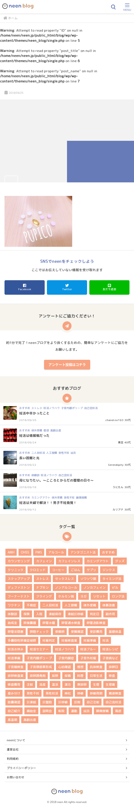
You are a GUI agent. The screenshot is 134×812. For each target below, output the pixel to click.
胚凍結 (31, 702)
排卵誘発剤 (38, 675)
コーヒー (58, 570)
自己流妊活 (91, 408)
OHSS (25, 552)
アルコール (56, 552)
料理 (80, 675)
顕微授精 (81, 497)
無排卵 (82, 684)
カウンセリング (19, 561)
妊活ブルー (88, 649)
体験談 (35, 475)
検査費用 (14, 684)
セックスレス (64, 579)
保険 (26, 614)
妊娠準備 (89, 640)
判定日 (94, 614)
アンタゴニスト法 (83, 552)
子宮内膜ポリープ (72, 408)
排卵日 (113, 667)
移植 (80, 693)
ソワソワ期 (88, 579)
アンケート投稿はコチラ (67, 364)
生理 (96, 684)
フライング (44, 596)
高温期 (12, 720)
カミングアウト (40, 497)
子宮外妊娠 (88, 658)
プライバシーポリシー (21, 768)
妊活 (105, 640)
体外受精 (36, 430)
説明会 (47, 711)
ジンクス (108, 570)
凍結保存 (55, 614)
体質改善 (108, 605)
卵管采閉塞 (15, 631)
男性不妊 (63, 453)
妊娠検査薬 (69, 640)
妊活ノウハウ (52, 408)
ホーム (10, 18)
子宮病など (110, 658)
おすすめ (24, 408)
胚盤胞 (47, 702)
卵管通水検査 (70, 623)
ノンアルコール (66, 587)
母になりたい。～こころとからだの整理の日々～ (56, 480)
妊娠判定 (48, 640)
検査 (112, 675)
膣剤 (77, 702)
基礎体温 (115, 631)
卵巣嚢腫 (29, 623)
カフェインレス (69, 561)
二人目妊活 (38, 453)
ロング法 (118, 596)
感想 (46, 430)
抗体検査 (96, 667)
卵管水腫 (48, 623)
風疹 (118, 711)
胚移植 (63, 702)
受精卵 (60, 631)
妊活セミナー (39, 649)
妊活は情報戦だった (34, 435)
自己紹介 (14, 711)
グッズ (120, 561)
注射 (30, 684)
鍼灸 (73, 453)
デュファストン (19, 587)
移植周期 (96, 693)
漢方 (68, 684)
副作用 (110, 614)
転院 (61, 711)
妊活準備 (14, 658)
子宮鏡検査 (15, 667)
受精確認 (77, 631)
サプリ (91, 570)
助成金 (12, 623)
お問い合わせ (15, 777)
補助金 (31, 711)
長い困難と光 (29, 458)
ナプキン (42, 587)
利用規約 (12, 759)
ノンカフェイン (94, 587)
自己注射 (93, 702)
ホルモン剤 (66, 596)
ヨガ (83, 596)
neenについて (16, 740)
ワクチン (14, 605)
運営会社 (12, 749)
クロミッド (38, 570)
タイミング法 (111, 579)
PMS (38, 552)
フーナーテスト (19, 596)
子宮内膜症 (66, 658)
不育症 (31, 605)
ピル (115, 587)
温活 (55, 684)
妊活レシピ (110, 649)
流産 (42, 684)
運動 (74, 711)
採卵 (55, 675)
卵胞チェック (39, 631)
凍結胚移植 (75, 614)
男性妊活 (52, 693)
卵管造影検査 (96, 623)
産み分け (14, 693)
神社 (68, 693)
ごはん (75, 570)
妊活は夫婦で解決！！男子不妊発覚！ (48, 502)
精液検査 (115, 693)
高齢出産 (55, 430)
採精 (68, 675)
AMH (11, 552)
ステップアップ (19, 579)
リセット (99, 596)
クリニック (15, 570)
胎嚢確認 (14, 702)
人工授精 (51, 453)
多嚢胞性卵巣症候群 (22, 640)
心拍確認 (64, 667)
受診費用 (96, 631)
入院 (39, 614)
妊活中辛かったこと (34, 413)
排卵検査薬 (15, 675)
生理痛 (110, 684)
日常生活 (96, 675)
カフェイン (44, 561)
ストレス (36, 408)
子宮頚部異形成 (41, 667)
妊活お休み (15, 649)
